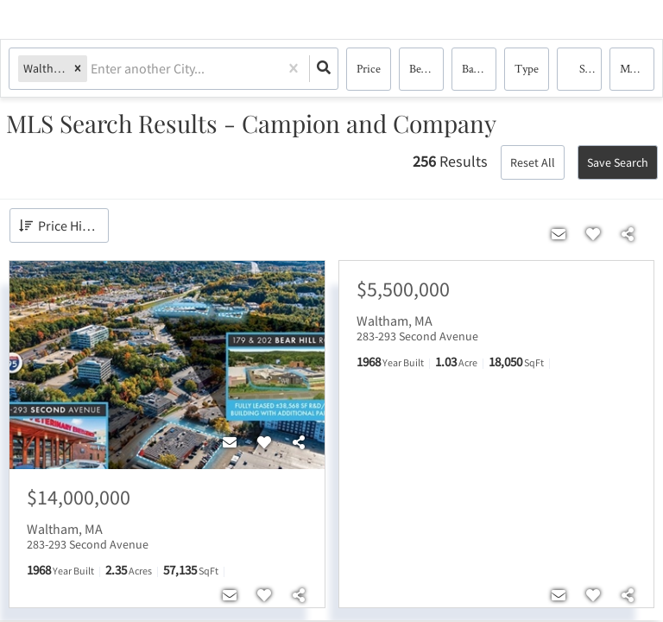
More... (637, 69)
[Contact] (229, 443)
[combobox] (92, 69)
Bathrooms (479, 69)
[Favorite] (264, 443)
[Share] (298, 443)
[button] (77, 69)
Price (369, 69)
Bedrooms (426, 69)
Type (527, 69)
